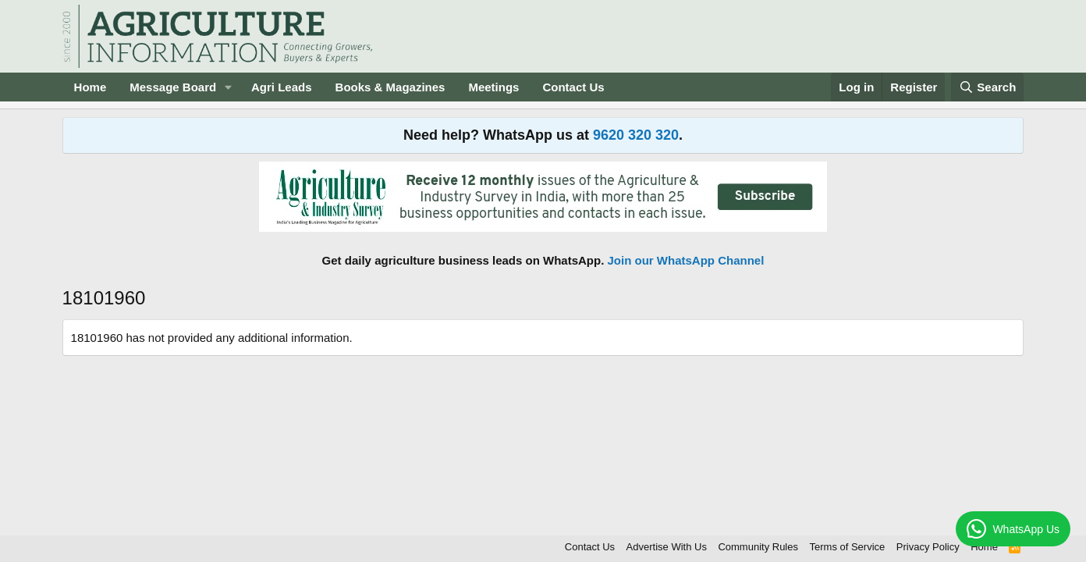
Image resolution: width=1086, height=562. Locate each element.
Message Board (173, 87)
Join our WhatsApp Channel (686, 260)
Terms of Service (847, 547)
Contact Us (573, 87)
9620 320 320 (636, 135)
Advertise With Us (666, 547)
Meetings (493, 87)
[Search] (987, 87)
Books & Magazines (390, 87)
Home (90, 87)
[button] (229, 87)
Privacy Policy (928, 547)
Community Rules (758, 547)
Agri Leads (281, 87)
